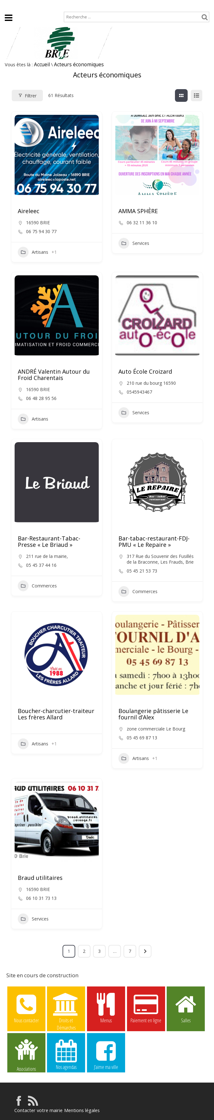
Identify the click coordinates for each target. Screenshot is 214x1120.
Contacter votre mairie (37, 1110)
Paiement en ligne (146, 1008)
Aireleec (28, 211)
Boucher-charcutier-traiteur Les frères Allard (56, 714)
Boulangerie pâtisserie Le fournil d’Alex (153, 714)
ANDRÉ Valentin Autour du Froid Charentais (54, 375)
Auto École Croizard (145, 371)
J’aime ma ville (106, 1054)
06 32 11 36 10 (142, 223)
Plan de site (39, 5)
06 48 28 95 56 (41, 398)
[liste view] (196, 95)
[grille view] (181, 95)
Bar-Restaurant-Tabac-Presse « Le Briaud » (49, 541)
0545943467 (139, 392)
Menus (106, 1008)
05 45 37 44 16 (41, 565)
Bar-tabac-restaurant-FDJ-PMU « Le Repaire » (154, 541)
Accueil (10, 5)
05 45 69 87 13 (142, 738)
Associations (26, 1054)
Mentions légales (79, 1110)
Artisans (33, 252)
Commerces (37, 585)
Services (133, 243)
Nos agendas (66, 1054)
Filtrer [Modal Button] (27, 96)
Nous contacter (26, 1008)
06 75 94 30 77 (41, 231)
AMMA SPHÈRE (138, 211)
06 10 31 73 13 (41, 898)
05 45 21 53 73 (142, 571)
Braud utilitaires (40, 877)
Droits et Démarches (66, 1008)
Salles (185, 1008)
